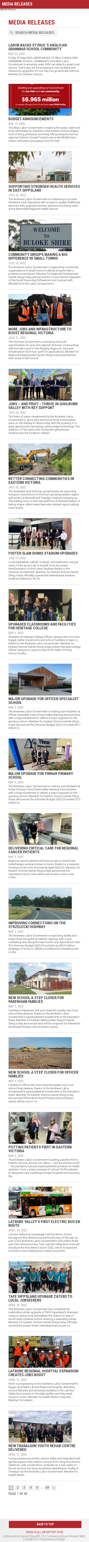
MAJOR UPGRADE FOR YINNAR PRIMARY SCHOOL (40, 775)
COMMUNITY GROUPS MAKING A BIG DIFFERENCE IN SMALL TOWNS (37, 256)
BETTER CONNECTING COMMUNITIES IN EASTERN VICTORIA (41, 480)
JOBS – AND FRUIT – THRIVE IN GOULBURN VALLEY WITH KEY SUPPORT (43, 405)
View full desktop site (44, 1532)
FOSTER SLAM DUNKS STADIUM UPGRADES (43, 553)
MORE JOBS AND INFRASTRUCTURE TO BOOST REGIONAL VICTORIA (39, 331)
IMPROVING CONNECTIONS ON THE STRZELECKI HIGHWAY (37, 924)
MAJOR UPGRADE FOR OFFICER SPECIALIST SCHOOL (43, 700)
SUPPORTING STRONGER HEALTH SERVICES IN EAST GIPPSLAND (44, 188)
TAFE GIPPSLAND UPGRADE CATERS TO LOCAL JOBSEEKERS (40, 1298)
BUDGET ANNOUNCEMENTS (30, 118)
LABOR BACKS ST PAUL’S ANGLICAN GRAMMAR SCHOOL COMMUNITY (37, 47)
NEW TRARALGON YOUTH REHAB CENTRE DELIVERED (42, 1447)
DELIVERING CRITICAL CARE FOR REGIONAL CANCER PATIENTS (43, 850)
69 (47, 1488)
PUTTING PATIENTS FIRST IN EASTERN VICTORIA (40, 1149)
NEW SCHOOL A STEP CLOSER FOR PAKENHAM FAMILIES (36, 999)
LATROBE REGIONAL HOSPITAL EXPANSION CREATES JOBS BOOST (43, 1373)
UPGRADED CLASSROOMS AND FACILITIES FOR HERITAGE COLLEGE (42, 626)
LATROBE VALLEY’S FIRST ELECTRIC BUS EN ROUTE (44, 1223)
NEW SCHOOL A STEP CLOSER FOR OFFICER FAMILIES (43, 1074)
